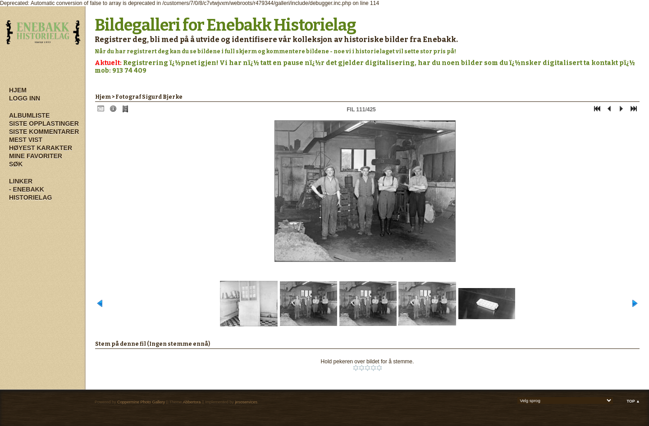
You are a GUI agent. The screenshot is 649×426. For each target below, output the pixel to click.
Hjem (18, 90)
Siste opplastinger (44, 123)
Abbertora (192, 402)
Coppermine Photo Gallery (141, 402)
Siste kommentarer (44, 131)
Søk (16, 164)
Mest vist (25, 139)
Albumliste (29, 115)
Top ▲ (633, 401)
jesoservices (246, 402)
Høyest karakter (40, 147)
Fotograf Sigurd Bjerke (149, 97)
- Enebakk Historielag (30, 193)
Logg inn (24, 98)
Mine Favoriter (35, 156)
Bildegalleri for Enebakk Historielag (225, 25)
